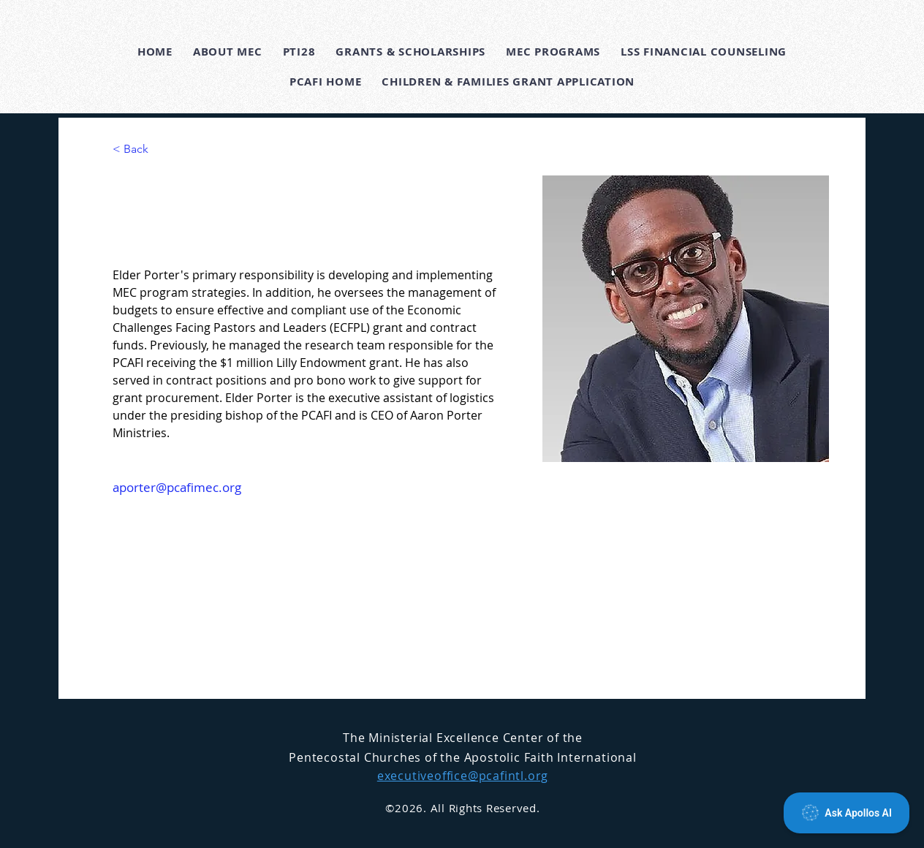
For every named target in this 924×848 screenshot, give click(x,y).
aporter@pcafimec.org (177, 487)
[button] (228, 52)
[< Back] (141, 149)
